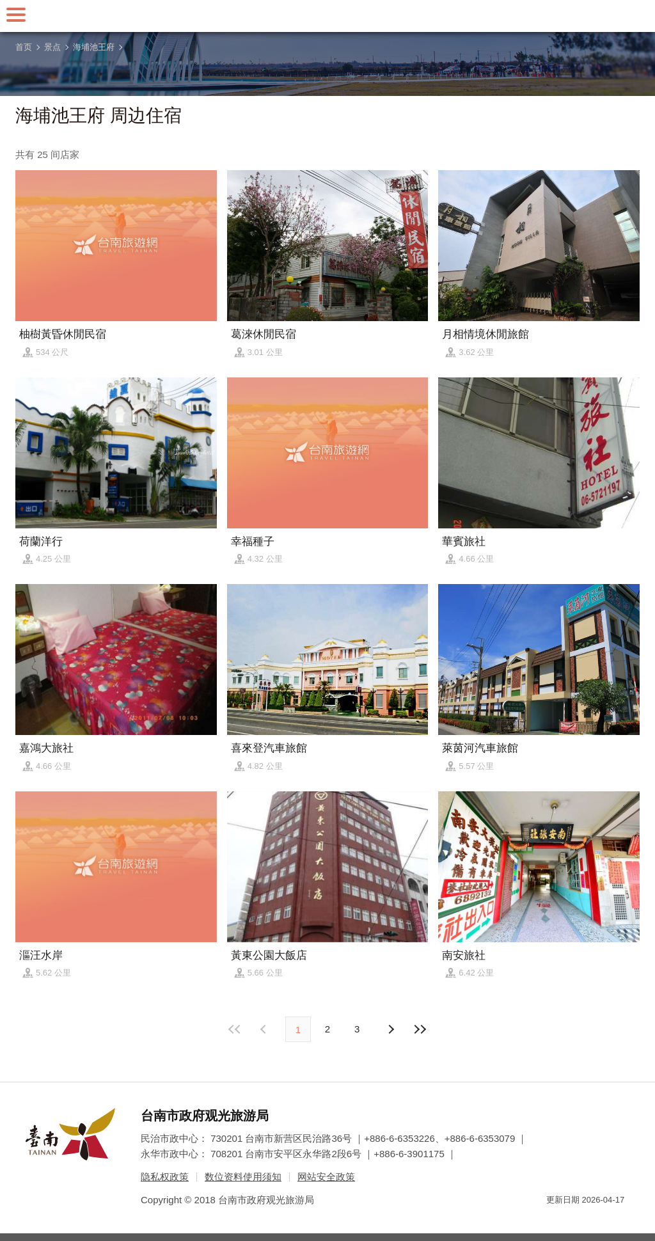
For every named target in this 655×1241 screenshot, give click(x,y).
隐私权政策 (165, 1176)
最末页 (419, 1029)
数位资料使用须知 (243, 1176)
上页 (390, 1029)
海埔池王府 (93, 47)
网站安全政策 (326, 1176)
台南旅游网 (327, 16)
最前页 (235, 1029)
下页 (265, 1029)
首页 (23, 47)
